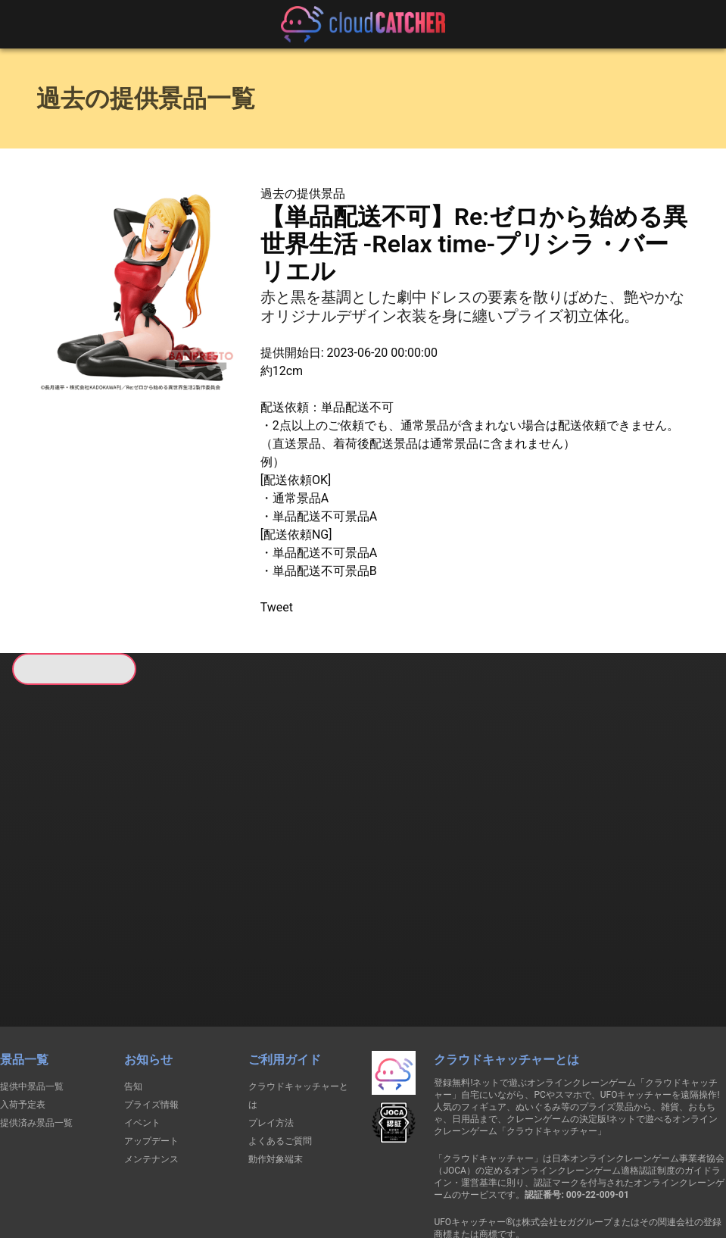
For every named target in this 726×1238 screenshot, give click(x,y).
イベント (142, 1035)
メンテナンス (151, 1071)
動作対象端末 (275, 1071)
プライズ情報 (151, 1016)
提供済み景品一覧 (36, 1035)
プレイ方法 (271, 1035)
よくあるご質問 (280, 1053)
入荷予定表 (22, 1016)
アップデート (151, 1053)
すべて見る (64, 875)
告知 (133, 998)
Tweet (276, 607)
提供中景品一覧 (32, 998)
